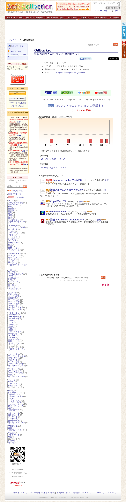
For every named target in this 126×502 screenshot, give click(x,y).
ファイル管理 (14, 296)
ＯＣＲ (11, 276)
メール (11, 320)
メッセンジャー (14, 343)
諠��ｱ (20, 122)
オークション (14, 334)
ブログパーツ (95, 492)
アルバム (12, 337)
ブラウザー (13, 315)
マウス (11, 231)
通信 (10, 374)
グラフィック (14, 255)
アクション (13, 394)
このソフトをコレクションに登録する (76, 105)
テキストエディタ (15, 274)
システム (12, 239)
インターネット (14, 313)
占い (10, 408)
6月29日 (53, 168)
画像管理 (12, 298)
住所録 (11, 208)
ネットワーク (13, 369)
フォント (12, 287)
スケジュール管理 (15, 203)
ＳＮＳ (11, 330)
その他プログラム (15, 430)
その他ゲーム (14, 410)
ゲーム (11, 391)
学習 (10, 246)
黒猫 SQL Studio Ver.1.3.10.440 (67, 219)
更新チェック (14, 341)
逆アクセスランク (64, 492)
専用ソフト (13, 248)
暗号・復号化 (14, 358)
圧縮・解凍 (13, 294)
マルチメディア (14, 253)
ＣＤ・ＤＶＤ (14, 384)
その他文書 (13, 289)
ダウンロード (14, 339)
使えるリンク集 (48, 492)
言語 (10, 428)
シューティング (14, 393)
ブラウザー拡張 (14, 317)
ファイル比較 (14, 300)
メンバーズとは (17, 106)
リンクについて (109, 492)
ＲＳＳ (11, 326)
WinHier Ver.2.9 (15, 151)
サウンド (12, 259)
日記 (10, 206)
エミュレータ (13, 413)
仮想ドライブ (14, 385)
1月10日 (62, 159)
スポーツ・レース (15, 406)
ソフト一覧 (15, 191)
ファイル (12, 292)
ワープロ (12, 272)
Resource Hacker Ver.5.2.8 (67, 180)
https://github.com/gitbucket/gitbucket (69, 72)
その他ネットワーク (16, 376)
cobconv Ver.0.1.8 (60, 211)
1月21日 (63, 168)
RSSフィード (14, 51)
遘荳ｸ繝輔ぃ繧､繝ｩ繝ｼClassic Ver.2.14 (18, 163)
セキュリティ (13, 354)
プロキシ (12, 324)
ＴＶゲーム (13, 419)
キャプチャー (14, 257)
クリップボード (14, 233)
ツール (11, 201)
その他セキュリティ (16, 365)
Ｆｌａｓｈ (13, 237)
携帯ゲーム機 (14, 421)
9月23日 (44, 168)
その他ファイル (14, 309)
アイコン (12, 241)
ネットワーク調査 (15, 373)
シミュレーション (15, 404)
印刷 (10, 279)
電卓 (10, 214)
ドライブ (12, 380)
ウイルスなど (14, 362)
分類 (107, 180)
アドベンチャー (14, 400)
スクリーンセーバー (16, 222)
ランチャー (13, 225)
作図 (10, 244)
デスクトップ (14, 220)
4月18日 (44, 159)
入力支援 (12, 278)
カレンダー (13, 205)
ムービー (12, 261)
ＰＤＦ (11, 235)
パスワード (13, 360)
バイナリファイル (15, 308)
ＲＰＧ (11, 398)
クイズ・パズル (14, 402)
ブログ (11, 328)
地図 (10, 437)
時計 (10, 212)
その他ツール (14, 250)
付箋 (10, 218)
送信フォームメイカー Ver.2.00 (66, 189)
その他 (11, 433)
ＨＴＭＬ (12, 336)
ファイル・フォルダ (16, 356)
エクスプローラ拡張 (16, 227)
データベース (14, 242)
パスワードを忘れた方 (17, 103)
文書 (10, 270)
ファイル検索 (14, 302)
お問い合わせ (34, 492)
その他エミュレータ (16, 422)
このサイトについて (18, 492)
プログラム (12, 426)
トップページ (12, 40)
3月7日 (53, 159)
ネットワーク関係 (15, 364)
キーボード (13, 229)
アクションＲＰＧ (15, 396)
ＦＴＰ (11, 322)
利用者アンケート (80, 492)
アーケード (13, 417)
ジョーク (12, 441)
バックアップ (14, 306)
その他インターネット (17, 349)
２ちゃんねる (14, 318)
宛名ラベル (13, 281)
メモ (10, 216)
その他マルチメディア (17, 265)
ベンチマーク (14, 435)
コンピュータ (14, 415)
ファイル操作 (14, 304)
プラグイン (13, 263)
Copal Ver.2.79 (58, 201)
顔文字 (11, 285)
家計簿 (11, 210)
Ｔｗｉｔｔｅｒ (14, 332)
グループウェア (14, 371)
